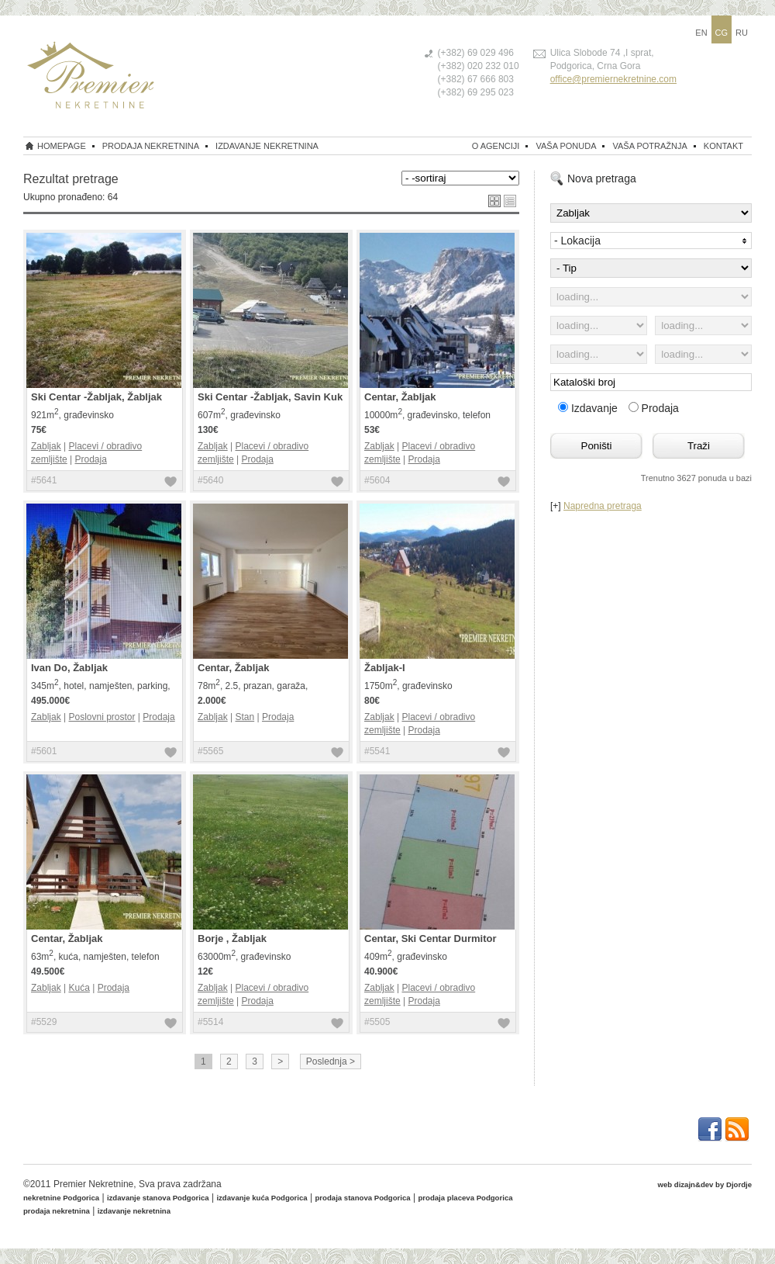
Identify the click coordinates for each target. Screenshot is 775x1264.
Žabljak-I (384, 668)
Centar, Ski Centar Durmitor (430, 938)
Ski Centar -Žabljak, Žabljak (96, 397)
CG (721, 32)
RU (741, 32)
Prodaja (90, 459)
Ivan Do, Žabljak (69, 668)
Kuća (78, 987)
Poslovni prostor (101, 717)
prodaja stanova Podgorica (363, 1197)
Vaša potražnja (649, 146)
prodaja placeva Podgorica (465, 1197)
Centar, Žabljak (400, 397)
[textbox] (651, 382)
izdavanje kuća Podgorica (261, 1197)
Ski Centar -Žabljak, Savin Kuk (270, 397)
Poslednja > (330, 1061)
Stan (244, 717)
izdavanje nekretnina (267, 146)
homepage (61, 146)
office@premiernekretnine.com (613, 79)
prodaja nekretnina (150, 146)
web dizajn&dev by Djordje (704, 1184)
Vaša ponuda (566, 146)
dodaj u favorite (170, 482)
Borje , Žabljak (232, 938)
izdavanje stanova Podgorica (158, 1197)
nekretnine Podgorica (61, 1197)
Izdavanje (589, 408)
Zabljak (46, 446)
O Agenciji (496, 146)
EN (701, 32)
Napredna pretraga (602, 505)
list (510, 201)
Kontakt (723, 146)
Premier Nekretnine (93, 1184)
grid (494, 201)
